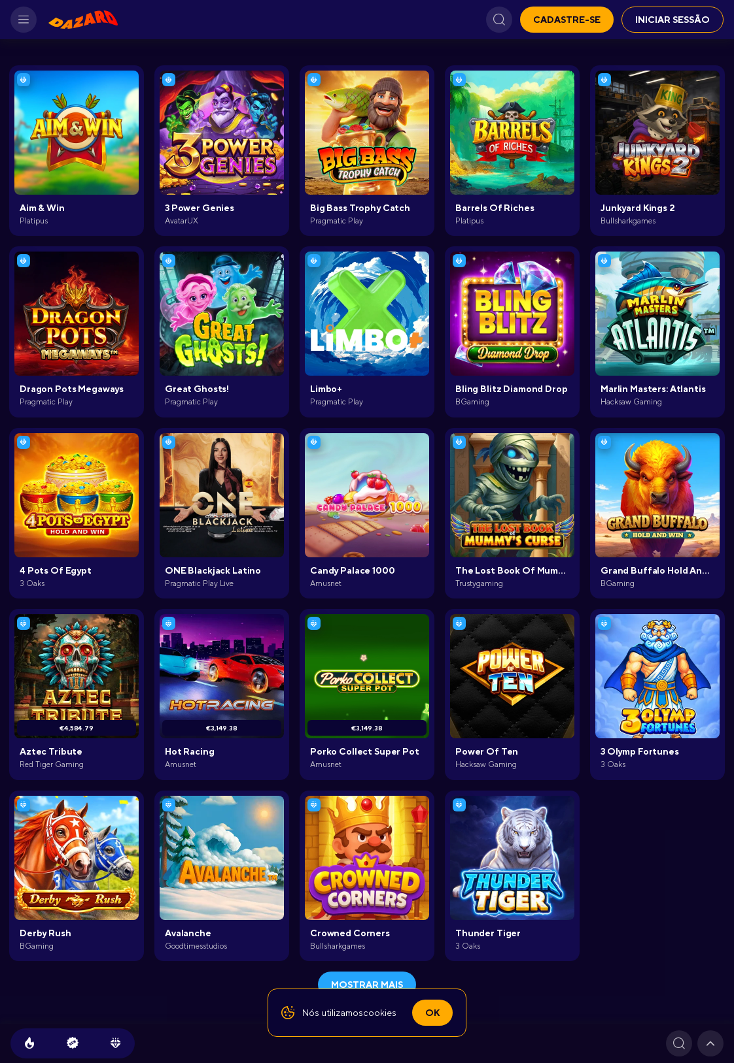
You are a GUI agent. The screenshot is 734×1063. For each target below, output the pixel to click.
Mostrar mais (367, 984)
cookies (379, 1012)
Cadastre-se (567, 19)
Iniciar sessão (672, 19)
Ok (432, 1012)
